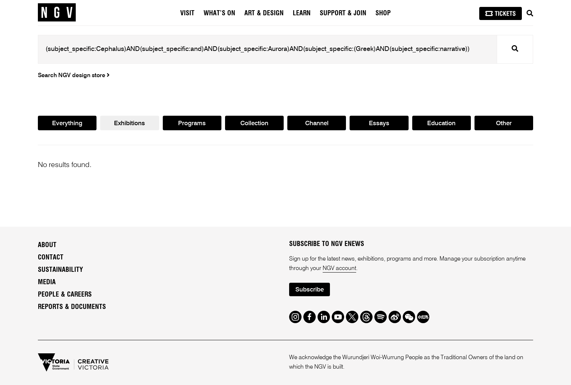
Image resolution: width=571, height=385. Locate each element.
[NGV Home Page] (57, 12)
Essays (379, 123)
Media (47, 282)
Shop (383, 13)
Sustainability (60, 270)
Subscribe (309, 290)
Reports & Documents (72, 307)
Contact (50, 257)
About (47, 245)
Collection (254, 123)
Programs (192, 123)
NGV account (339, 268)
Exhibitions (129, 123)
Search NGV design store (74, 76)
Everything (67, 123)
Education (441, 123)
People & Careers (65, 294)
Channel (316, 123)
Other (504, 123)
